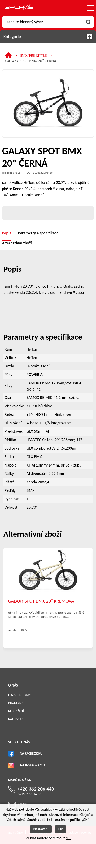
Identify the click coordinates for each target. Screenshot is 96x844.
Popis (6, 233)
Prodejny (15, 703)
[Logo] (19, 8)
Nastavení (41, 829)
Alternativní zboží (17, 243)
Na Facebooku (31, 754)
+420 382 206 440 (35, 789)
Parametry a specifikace (38, 233)
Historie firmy (19, 695)
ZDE (68, 838)
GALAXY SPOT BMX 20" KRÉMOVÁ (41, 601)
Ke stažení (16, 711)
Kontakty (15, 719)
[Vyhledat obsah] (88, 22)
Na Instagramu (32, 765)
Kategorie (48, 37)
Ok (60, 829)
